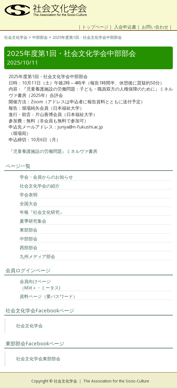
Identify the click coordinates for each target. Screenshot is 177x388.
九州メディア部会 (37, 256)
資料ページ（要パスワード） (48, 296)
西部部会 (28, 248)
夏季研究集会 (33, 221)
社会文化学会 (29, 326)
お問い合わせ (155, 27)
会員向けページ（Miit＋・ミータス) (40, 284)
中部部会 (28, 239)
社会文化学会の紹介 (40, 186)
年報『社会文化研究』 (42, 212)
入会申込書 (125, 27)
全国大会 (28, 204)
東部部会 (28, 230)
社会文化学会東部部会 (38, 359)
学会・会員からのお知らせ (46, 177)
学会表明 (28, 195)
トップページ (95, 27)
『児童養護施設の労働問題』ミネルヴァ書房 (53, 151)
